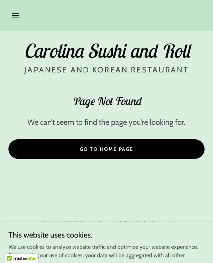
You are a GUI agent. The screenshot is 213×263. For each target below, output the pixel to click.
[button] (15, 15)
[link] (106, 50)
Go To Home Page (106, 149)
